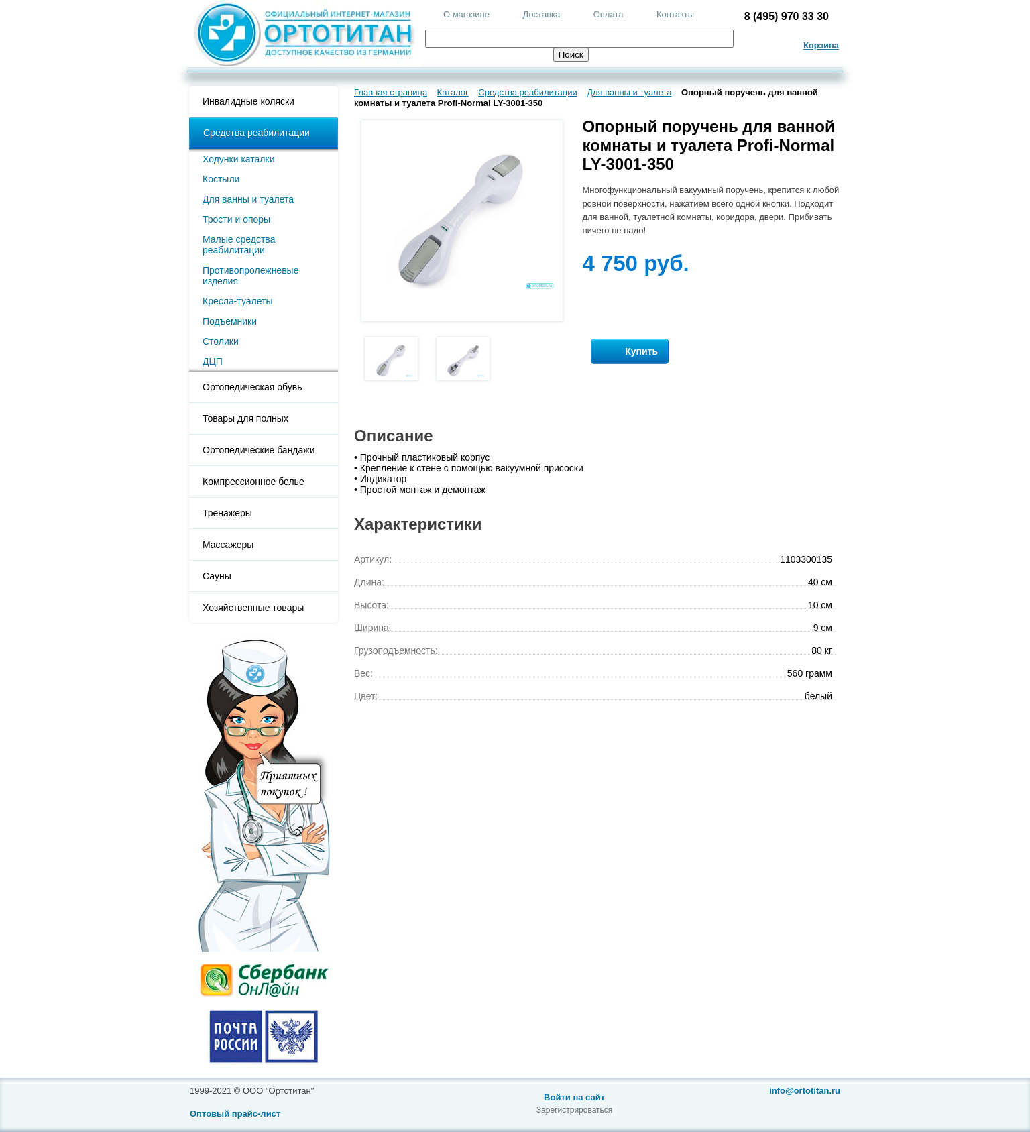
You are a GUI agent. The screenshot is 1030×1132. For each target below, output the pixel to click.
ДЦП (213, 361)
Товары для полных (245, 418)
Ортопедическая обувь (252, 387)
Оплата (608, 14)
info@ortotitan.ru (804, 1091)
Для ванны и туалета (248, 199)
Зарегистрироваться (574, 1110)
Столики (221, 341)
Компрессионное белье (253, 481)
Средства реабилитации (256, 132)
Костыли (221, 179)
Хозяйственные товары (253, 607)
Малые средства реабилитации (239, 245)
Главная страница (390, 92)
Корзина (821, 45)
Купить (630, 351)
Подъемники (230, 321)
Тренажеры (227, 513)
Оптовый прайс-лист (235, 1114)
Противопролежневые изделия (250, 275)
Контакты (675, 14)
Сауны (217, 576)
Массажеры (228, 544)
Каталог (453, 92)
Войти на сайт (574, 1097)
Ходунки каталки (238, 159)
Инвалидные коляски (248, 101)
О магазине (466, 14)
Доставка (541, 14)
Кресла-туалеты (238, 301)
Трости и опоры (236, 219)
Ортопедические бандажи (259, 450)
